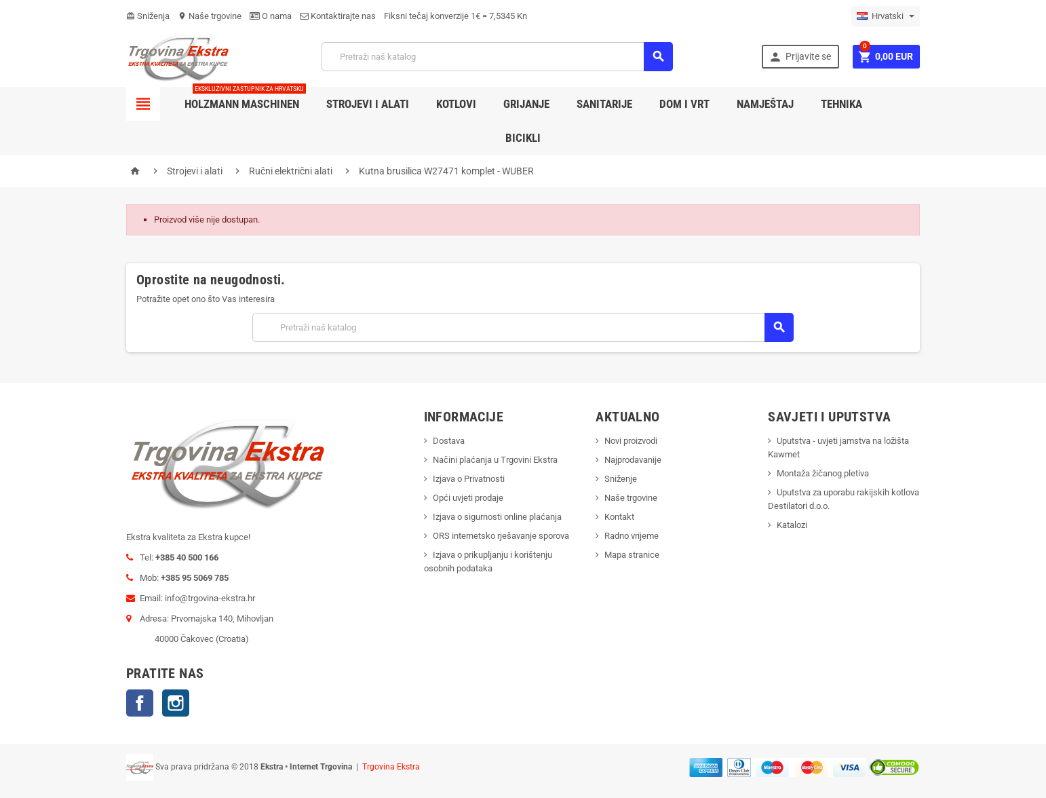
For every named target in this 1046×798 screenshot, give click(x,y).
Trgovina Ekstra (391, 767)
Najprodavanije (632, 460)
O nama (271, 16)
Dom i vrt (684, 104)
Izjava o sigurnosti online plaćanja (497, 517)
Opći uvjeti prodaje (468, 498)
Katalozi (792, 525)
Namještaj (765, 104)
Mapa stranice (631, 555)
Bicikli (523, 138)
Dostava (449, 441)
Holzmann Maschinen (245, 99)
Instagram (175, 703)
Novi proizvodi (630, 441)
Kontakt (619, 517)
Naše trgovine (209, 16)
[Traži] (497, 56)
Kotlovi (456, 104)
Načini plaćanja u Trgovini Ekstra (495, 460)
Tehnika (841, 104)
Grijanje (526, 104)
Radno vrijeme (631, 536)
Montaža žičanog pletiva (823, 473)
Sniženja (148, 16)
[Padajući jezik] (885, 16)
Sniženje (620, 479)
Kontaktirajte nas (338, 16)
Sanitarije (604, 104)
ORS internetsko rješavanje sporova (501, 536)
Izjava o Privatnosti (469, 479)
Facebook (139, 703)
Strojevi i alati (367, 104)
